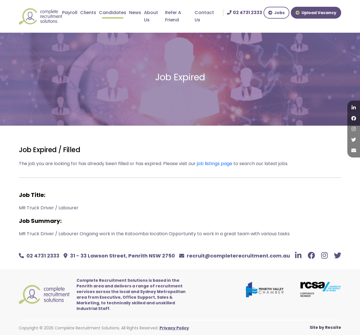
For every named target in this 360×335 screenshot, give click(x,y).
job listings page (214, 163)
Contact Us (204, 16)
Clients (88, 12)
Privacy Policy (174, 328)
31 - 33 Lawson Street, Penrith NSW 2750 (119, 255)
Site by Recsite (325, 327)
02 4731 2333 (39, 255)
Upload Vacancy (316, 12)
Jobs (276, 12)
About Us (151, 16)
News (135, 12)
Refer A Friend (173, 16)
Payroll (69, 12)
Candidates (112, 12)
